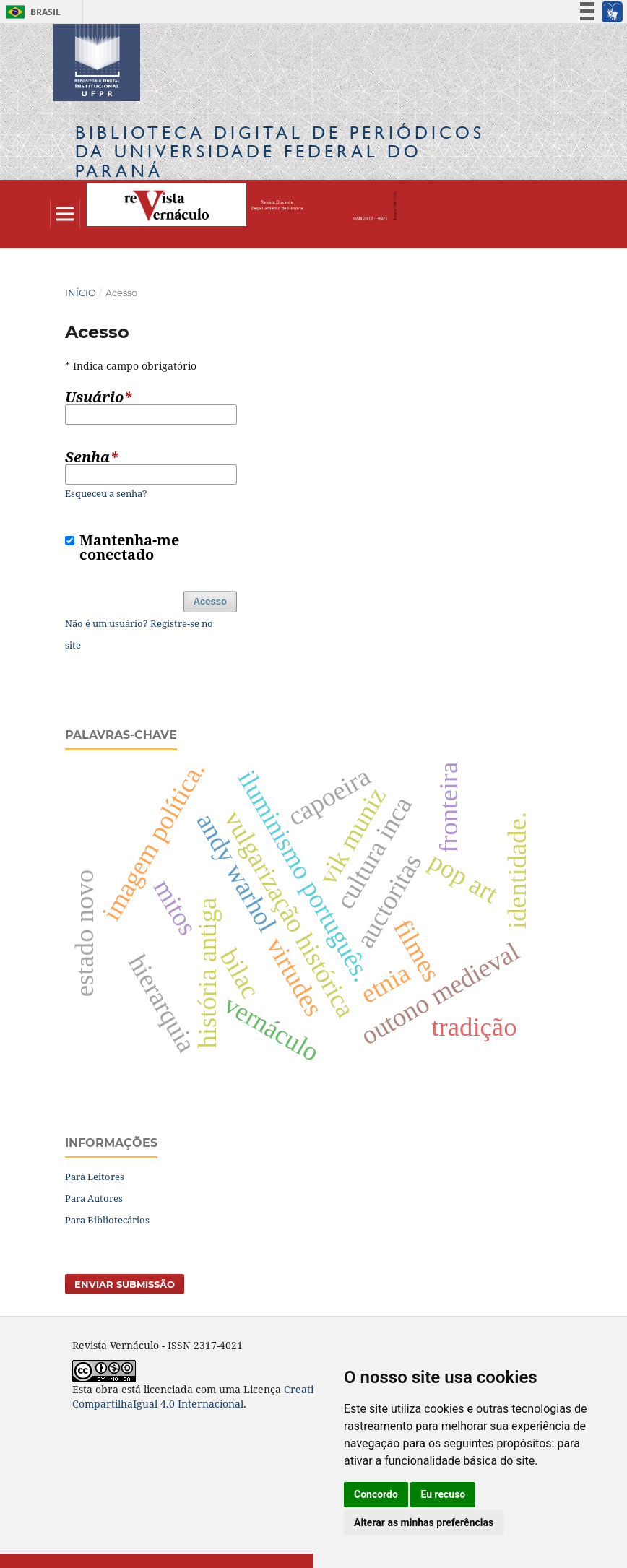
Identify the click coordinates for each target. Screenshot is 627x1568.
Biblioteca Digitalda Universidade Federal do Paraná (280, 151)
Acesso (210, 601)
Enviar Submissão (124, 1284)
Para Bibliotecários (107, 1219)
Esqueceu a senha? (106, 493)
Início (80, 292)
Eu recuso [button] (442, 1494)
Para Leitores (94, 1176)
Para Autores (94, 1198)
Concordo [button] (376, 1494)
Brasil (30, 12)
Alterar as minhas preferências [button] (423, 1522)
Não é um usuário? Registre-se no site (139, 634)
